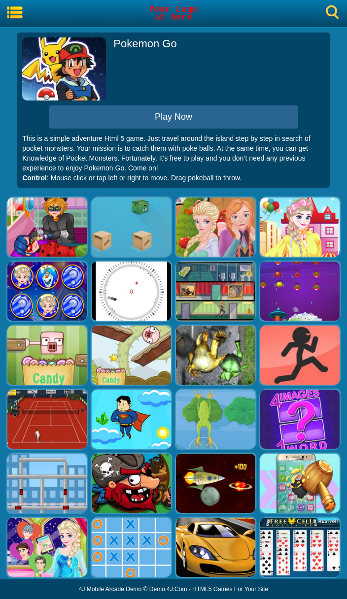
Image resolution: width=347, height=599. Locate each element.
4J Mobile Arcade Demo (110, 589)
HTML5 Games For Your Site (230, 589)
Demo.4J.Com (168, 589)
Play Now (173, 117)
